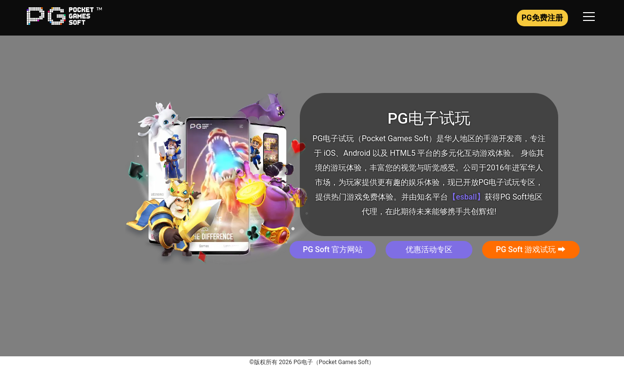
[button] (333, 249)
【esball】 (466, 197)
